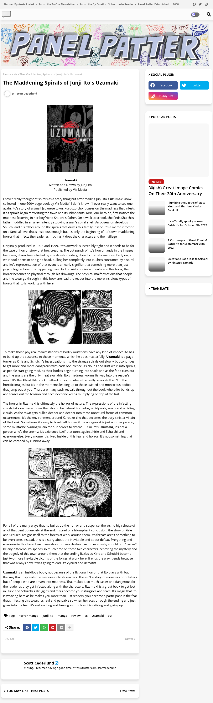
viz (15, 74)
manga (62, 616)
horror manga (28, 616)
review (75, 616)
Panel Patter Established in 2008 (158, 4)
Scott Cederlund (39, 663)
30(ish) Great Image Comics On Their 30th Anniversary (176, 190)
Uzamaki (98, 616)
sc (86, 616)
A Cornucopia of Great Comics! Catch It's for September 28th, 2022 (187, 243)
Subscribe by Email (91, 4)
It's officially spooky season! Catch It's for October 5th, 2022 (187, 223)
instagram (166, 96)
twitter (197, 85)
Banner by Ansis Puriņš (19, 4)
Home (7, 74)
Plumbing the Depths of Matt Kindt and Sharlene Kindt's (186, 206)
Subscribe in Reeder (121, 4)
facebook (166, 85)
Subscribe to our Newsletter (57, 4)
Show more (127, 690)
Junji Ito (47, 616)
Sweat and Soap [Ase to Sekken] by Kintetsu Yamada (188, 260)
